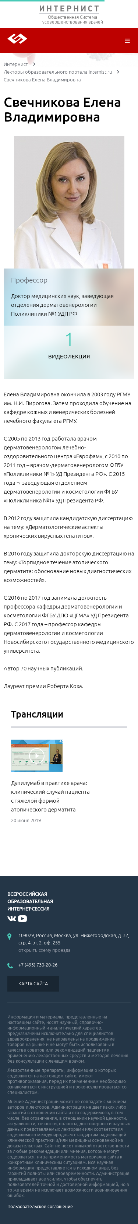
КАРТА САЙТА (33, 983)
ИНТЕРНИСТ (69, 10)
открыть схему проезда (44, 950)
